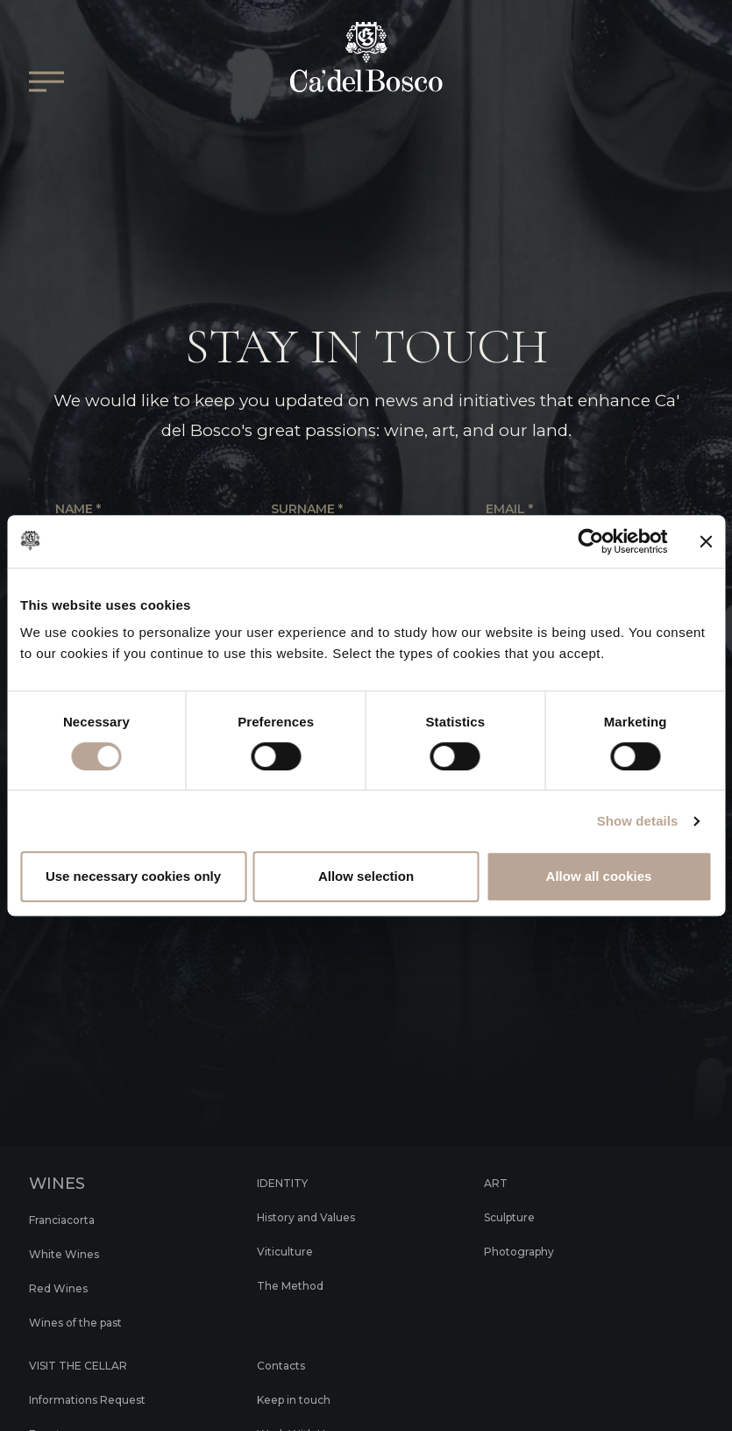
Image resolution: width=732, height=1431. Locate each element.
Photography (525, 1251)
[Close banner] (706, 541)
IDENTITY (289, 1183)
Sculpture (514, 1217)
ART (497, 1183)
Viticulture (290, 1251)
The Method (296, 1285)
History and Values (316, 1217)
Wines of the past (86, 1322)
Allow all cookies (599, 876)
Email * (509, 510)
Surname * (307, 510)
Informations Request (98, 1399)
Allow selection (366, 876)
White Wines (71, 1254)
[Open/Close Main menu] (46, 94)
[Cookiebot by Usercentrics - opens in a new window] (590, 541)
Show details (638, 820)
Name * (78, 510)
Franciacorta (68, 1219)
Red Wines (64, 1288)
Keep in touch (301, 1399)
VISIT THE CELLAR (89, 1365)
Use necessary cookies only (133, 876)
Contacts (285, 1365)
